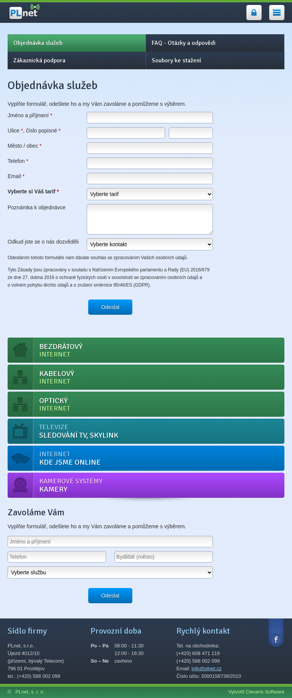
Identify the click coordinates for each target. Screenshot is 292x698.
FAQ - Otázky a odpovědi (184, 43)
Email (16, 176)
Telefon (18, 161)
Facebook (276, 632)
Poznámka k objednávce (37, 207)
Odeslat (110, 307)
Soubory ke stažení (176, 60)
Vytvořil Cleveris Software (256, 692)
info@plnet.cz (207, 668)
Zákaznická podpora (39, 60)
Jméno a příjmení (30, 115)
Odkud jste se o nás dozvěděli (43, 242)
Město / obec (25, 146)
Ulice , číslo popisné (34, 130)
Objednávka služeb (37, 43)
